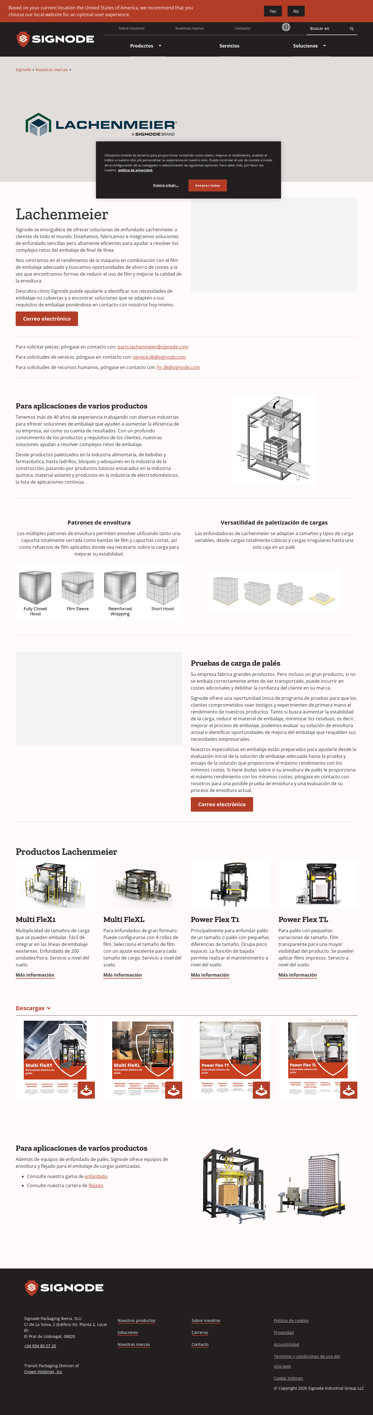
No (296, 11)
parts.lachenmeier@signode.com (153, 347)
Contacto (242, 28)
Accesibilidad (286, 1344)
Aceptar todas (207, 185)
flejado (96, 1185)
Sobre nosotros (131, 28)
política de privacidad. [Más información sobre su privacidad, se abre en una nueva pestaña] (135, 170)
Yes (273, 11)
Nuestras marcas (189, 28)
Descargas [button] (30, 1008)
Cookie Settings (288, 1378)
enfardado (96, 1176)
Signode (23, 69)
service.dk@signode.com (159, 357)
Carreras (200, 1333)
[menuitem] (141, 45)
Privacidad (284, 1332)
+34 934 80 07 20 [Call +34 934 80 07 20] (40, 1345)
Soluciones (128, 1332)
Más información (35, 975)
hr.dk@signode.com (178, 367)
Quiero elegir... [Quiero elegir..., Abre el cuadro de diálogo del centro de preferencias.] (166, 185)
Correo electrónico (47, 318)
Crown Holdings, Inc (43, 1371)
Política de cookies (291, 1320)
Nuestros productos (136, 1320)
